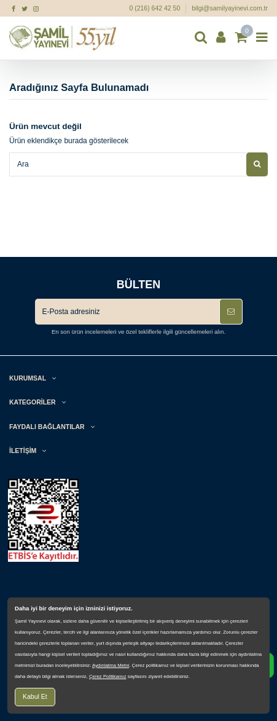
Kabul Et (35, 696)
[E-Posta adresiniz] (127, 312)
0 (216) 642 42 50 (155, 8)
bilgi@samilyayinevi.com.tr (230, 8)
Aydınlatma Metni (110, 665)
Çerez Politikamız (108, 676)
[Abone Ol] (231, 312)
